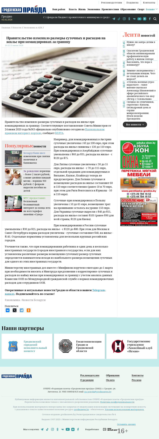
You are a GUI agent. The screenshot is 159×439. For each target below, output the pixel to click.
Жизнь (82, 9)
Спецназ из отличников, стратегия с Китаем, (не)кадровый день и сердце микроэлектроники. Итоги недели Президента (140, 110)
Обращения (113, 375)
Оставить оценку (126, 424)
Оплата (110, 379)
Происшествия (110, 9)
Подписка (132, 2)
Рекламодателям (111, 2)
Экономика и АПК (33, 27)
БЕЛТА (59, 133)
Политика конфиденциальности (117, 402)
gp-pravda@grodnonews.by (97, 391)
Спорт (140, 9)
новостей (139, 35)
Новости (16, 27)
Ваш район (58, 9)
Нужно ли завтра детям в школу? (141, 43)
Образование (128, 9)
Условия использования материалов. (124, 409)
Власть (73, 9)
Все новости (133, 124)
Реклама (136, 379)
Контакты (149, 2)
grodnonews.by (81, 409)
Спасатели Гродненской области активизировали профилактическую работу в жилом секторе (141, 54)
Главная (6, 27)
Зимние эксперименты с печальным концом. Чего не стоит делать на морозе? (141, 74)
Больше (150, 9)
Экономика (93, 9)
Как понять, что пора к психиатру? (139, 63)
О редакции (87, 379)
